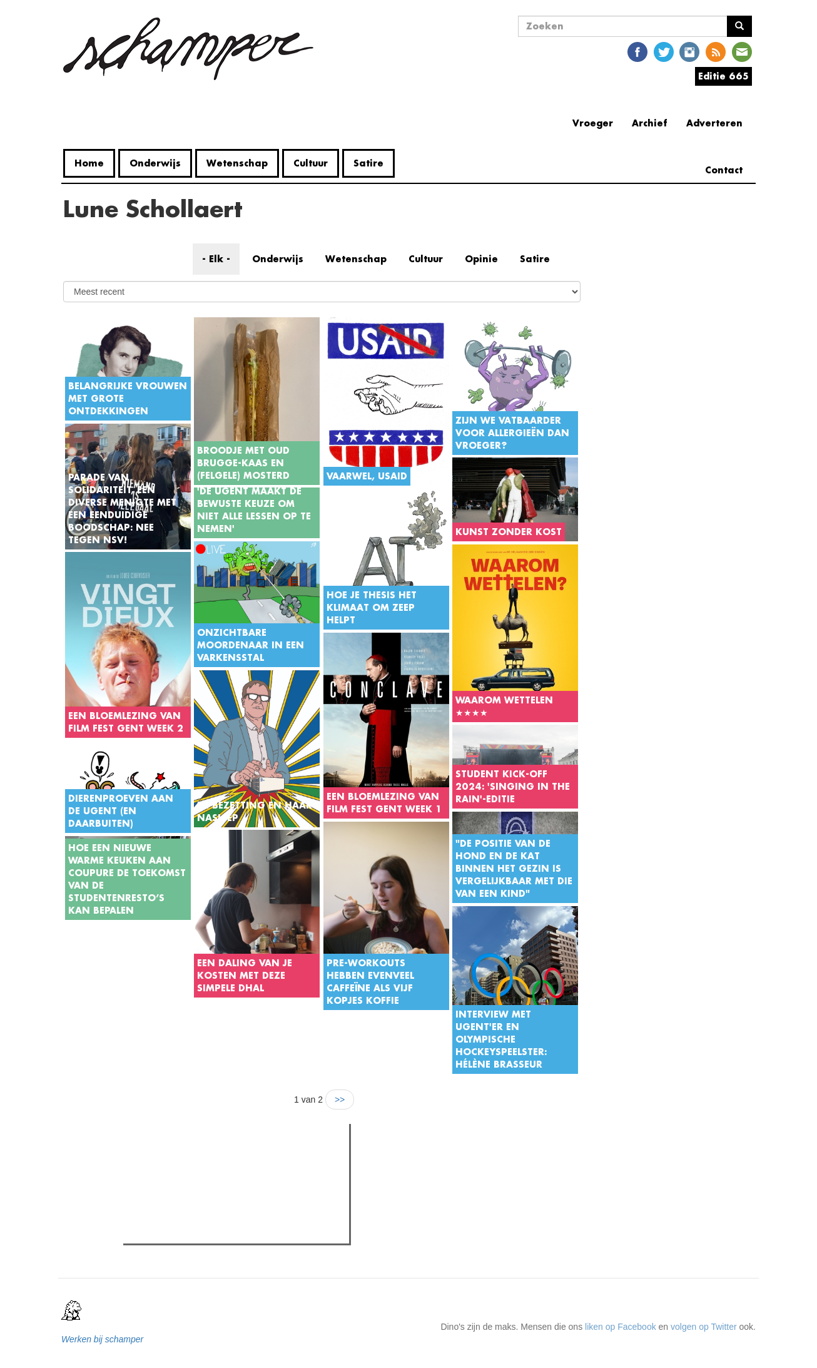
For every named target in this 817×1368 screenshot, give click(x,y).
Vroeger (592, 123)
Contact (724, 170)
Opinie (481, 259)
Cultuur (310, 163)
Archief (649, 123)
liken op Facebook (620, 1327)
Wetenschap (237, 163)
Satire (368, 163)
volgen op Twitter (704, 1327)
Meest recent (233, 1161)
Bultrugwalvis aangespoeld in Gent (215, 1187)
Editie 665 (723, 76)
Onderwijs (155, 163)
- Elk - (216, 259)
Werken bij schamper (102, 1339)
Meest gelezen (165, 1160)
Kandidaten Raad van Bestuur (206, 1202)
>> (340, 1100)
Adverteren (714, 123)
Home (89, 163)
